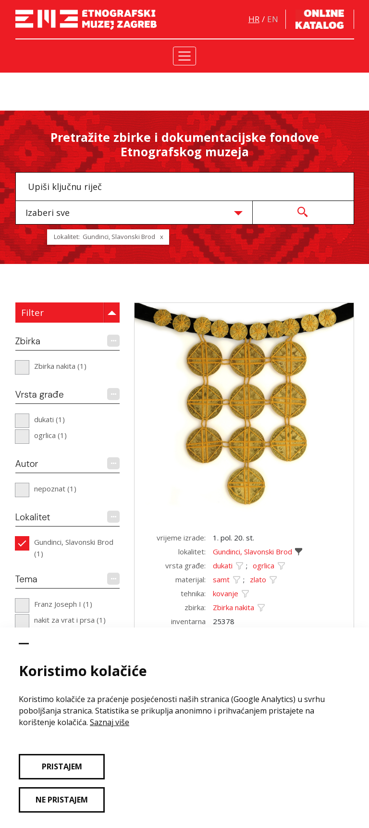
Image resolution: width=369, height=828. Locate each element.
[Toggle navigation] (185, 56)
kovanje (225, 593)
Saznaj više (109, 722)
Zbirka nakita (233, 607)
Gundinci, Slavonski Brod (252, 551)
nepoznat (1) (55, 488)
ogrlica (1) (50, 435)
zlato (258, 579)
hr (253, 19)
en (272, 19)
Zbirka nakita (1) (60, 366)
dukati (223, 565)
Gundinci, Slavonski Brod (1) (73, 547)
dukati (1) (49, 419)
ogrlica (263, 565)
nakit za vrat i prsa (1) (70, 620)
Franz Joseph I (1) (63, 604)
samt (221, 579)
